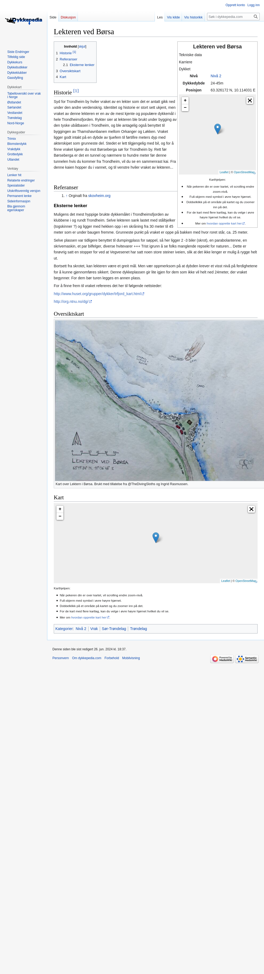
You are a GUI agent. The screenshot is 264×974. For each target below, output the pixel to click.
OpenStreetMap (244, 172)
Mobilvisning (131, 658)
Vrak (94, 629)
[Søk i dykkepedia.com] (233, 16)
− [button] (185, 108)
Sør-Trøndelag (114, 629)
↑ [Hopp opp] (67, 196)
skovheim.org (99, 196)
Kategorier (64, 629)
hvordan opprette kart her (224, 223)
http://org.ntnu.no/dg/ (71, 301)
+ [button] (185, 100)
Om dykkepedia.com (86, 658)
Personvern (60, 658)
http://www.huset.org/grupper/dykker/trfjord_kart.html (97, 294)
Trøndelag (138, 629)
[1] (76, 90)
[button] (249, 100)
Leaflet (224, 172)
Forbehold (112, 658)
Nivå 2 (216, 76)
